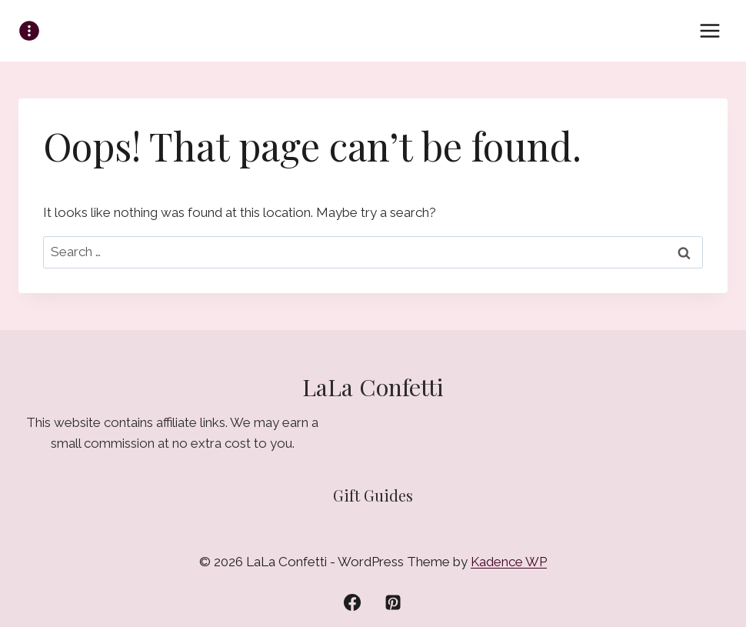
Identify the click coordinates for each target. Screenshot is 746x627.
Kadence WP (509, 561)
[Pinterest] (393, 602)
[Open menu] (709, 30)
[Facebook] (352, 602)
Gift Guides (373, 495)
